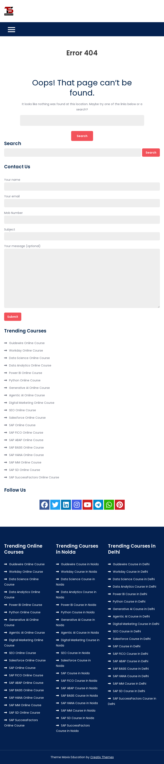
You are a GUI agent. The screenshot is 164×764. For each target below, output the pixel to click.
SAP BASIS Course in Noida (79, 696)
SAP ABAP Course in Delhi (130, 661)
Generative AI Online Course (29, 388)
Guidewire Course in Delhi (131, 564)
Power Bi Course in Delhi (130, 594)
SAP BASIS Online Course (26, 447)
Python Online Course (25, 380)
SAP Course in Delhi (126, 646)
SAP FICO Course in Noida (79, 681)
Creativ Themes (102, 757)
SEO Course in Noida (75, 653)
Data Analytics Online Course (30, 365)
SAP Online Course (22, 425)
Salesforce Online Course (27, 418)
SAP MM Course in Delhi (129, 684)
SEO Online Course (22, 410)
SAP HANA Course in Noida (79, 703)
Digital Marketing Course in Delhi (136, 624)
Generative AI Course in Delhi (134, 609)
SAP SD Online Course (24, 470)
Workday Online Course (26, 350)
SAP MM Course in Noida (78, 710)
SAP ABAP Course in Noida (79, 688)
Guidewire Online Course (27, 343)
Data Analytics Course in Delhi (134, 587)
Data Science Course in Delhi (134, 579)
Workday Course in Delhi (130, 572)
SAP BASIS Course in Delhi (131, 669)
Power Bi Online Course (25, 373)
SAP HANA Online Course (26, 455)
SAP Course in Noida (75, 673)
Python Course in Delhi (129, 601)
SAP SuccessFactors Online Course (34, 477)
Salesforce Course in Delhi (132, 639)
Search (12, 143)
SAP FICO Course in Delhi (130, 654)
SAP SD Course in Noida (77, 718)
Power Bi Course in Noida (78, 605)
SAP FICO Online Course (26, 433)
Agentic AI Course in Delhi (131, 616)
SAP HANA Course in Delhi (131, 676)
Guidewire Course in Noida (80, 564)
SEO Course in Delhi (127, 631)
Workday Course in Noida (79, 572)
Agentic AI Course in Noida (80, 633)
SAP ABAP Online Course (26, 440)
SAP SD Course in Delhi (129, 691)
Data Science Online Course (29, 358)
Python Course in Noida (78, 612)
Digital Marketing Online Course (31, 403)
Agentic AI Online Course (27, 395)
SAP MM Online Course (25, 462)
